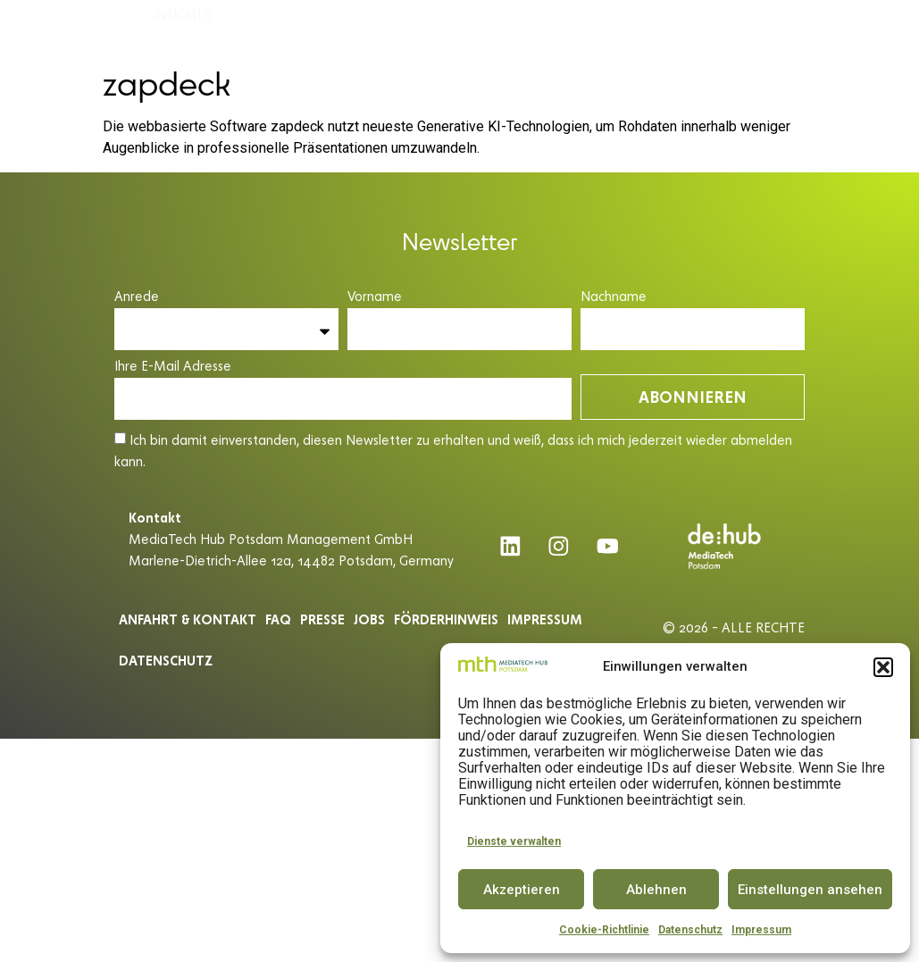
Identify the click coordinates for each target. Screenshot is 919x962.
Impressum (761, 930)
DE (847, 29)
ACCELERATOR (329, 29)
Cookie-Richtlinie (604, 930)
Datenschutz (690, 930)
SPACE (409, 29)
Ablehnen (656, 890)
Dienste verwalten (514, 841)
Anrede (136, 297)
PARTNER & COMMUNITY (703, 29)
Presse (322, 619)
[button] (883, 667)
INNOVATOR (478, 29)
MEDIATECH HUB (210, 29)
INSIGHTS (187, 70)
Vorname (374, 297)
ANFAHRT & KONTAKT (187, 619)
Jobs (369, 619)
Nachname (614, 297)
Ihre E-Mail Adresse (172, 366)
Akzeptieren (521, 890)
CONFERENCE (571, 29)
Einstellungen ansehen (810, 890)
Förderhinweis (446, 619)
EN (880, 29)
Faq (278, 619)
